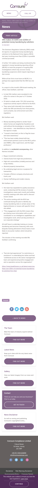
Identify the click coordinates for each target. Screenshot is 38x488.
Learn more (24, 479)
